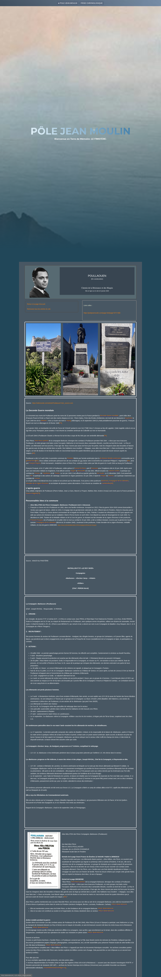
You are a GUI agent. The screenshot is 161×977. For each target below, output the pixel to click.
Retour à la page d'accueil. (36, 304)
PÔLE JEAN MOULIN (119, 904)
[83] (112, 483)
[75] (60, 423)
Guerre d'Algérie (31, 493)
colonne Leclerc (114, 471)
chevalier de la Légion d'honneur (37, 483)
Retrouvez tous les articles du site (38, 309)
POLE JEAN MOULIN (68, 3)
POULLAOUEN (27, 975)
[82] (128, 461)
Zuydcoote (128, 418)
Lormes (37, 478)
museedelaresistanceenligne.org (55, 968)
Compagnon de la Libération (119, 481)
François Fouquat (36, 520)
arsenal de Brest (80, 468)
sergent (73, 471)
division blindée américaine (111, 458)
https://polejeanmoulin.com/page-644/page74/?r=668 (102, 313)
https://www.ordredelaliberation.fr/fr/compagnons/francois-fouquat (77, 525)
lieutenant (104, 481)
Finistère (70, 458)
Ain (31, 476)
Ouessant (94, 468)
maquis (103, 476)
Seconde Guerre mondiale (109, 415)
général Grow (30, 461)
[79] (105, 436)
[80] (33, 453)
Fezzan (37, 473)
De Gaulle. (100, 473)
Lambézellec (106, 483)
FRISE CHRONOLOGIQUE (92, 3)
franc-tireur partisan (41, 441)
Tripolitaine (46, 473)
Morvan (111, 476)
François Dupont (34, 463)
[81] (37, 461)
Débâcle (44, 421)
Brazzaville (81, 471)
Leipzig (68, 421)
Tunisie (57, 473)
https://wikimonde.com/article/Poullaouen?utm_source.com (52, 403)
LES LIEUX (18, 975)
